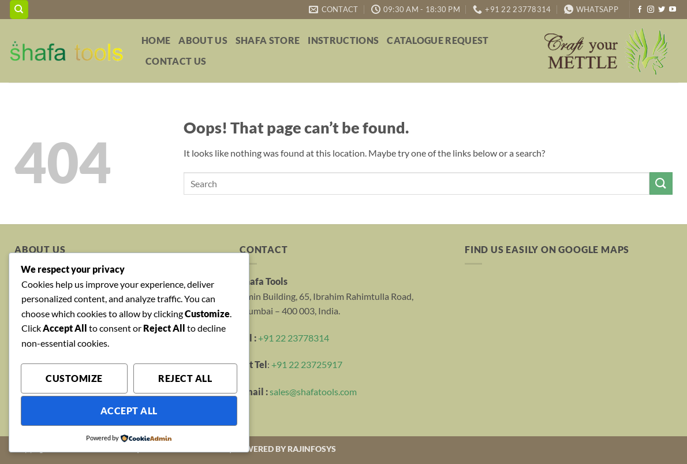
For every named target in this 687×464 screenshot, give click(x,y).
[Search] (19, 9)
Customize (74, 378)
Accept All (129, 411)
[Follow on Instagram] (650, 10)
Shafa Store (268, 40)
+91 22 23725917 (306, 364)
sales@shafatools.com (313, 391)
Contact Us (175, 60)
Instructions (343, 40)
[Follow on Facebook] (639, 10)
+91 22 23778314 (293, 337)
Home (155, 40)
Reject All (185, 378)
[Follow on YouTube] (672, 10)
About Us (202, 40)
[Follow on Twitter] (661, 10)
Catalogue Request (437, 40)
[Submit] (661, 183)
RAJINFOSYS (312, 449)
